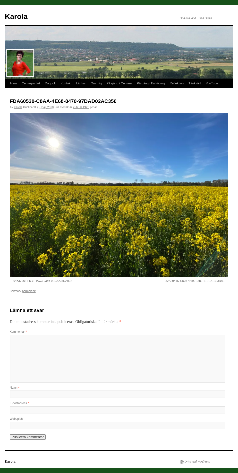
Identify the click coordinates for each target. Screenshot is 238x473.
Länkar (81, 83)
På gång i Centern (119, 83)
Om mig (96, 83)
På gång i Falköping (151, 83)
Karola (16, 16)
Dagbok (50, 83)
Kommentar (18, 331)
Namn (14, 387)
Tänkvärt (194, 83)
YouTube (212, 83)
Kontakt (65, 83)
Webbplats (16, 418)
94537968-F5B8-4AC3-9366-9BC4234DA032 (42, 281)
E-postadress (19, 403)
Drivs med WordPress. (198, 461)
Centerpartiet (31, 83)
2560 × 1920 (81, 107)
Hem (13, 83)
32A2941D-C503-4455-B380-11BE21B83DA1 (195, 281)
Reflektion (177, 83)
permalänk (29, 291)
